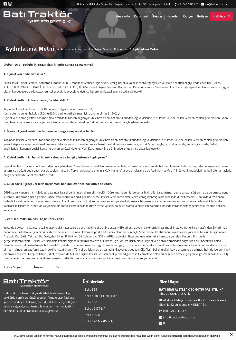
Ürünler (157, 16)
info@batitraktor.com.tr (179, 317)
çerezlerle (176, 336)
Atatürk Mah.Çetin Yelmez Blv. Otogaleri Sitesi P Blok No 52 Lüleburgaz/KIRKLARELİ (193, 302)
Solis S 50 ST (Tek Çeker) (101, 295)
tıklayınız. (215, 336)
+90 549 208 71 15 (176, 310)
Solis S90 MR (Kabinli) (99, 321)
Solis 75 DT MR (95, 308)
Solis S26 (91, 289)
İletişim (202, 16)
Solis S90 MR (93, 314)
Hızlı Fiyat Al (221, 16)
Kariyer (188, 16)
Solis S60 (91, 302)
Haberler (172, 16)
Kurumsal (141, 16)
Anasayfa (123, 16)
